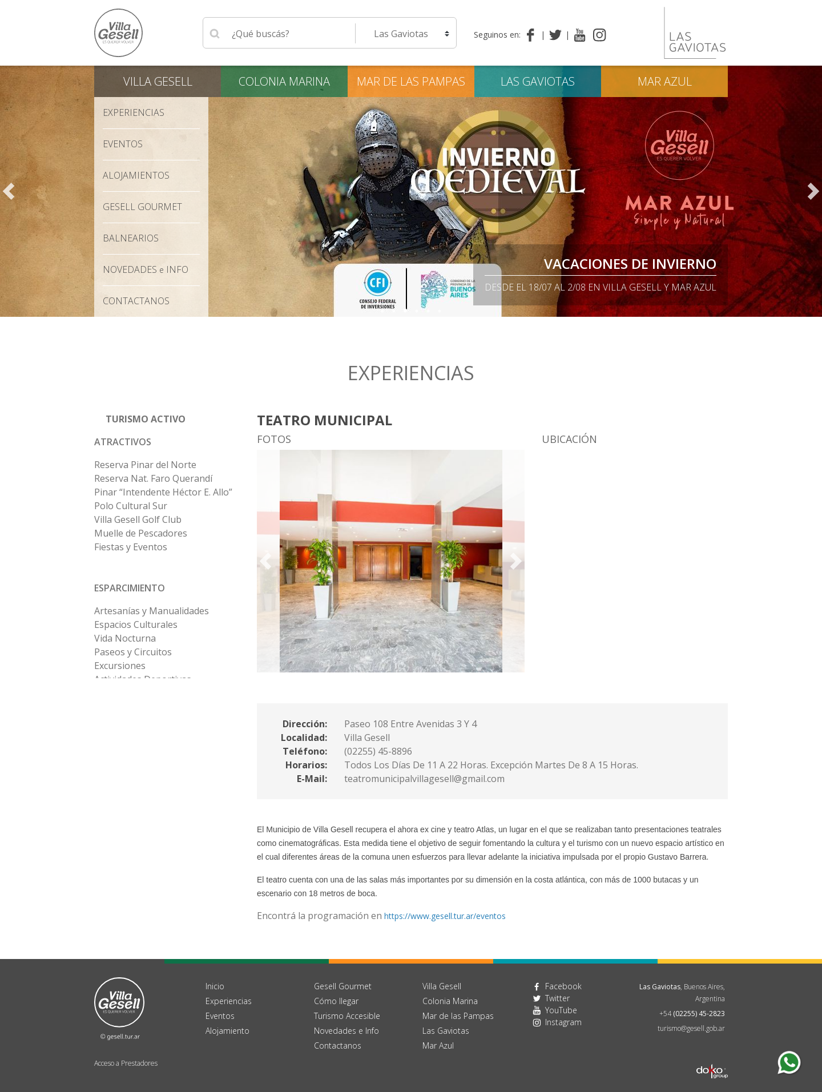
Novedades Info (145, 269)
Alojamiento (227, 1030)
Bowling (111, 720)
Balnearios (131, 238)
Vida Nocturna (125, 638)
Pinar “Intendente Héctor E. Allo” (163, 492)
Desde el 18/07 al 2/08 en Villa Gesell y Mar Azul (600, 287)
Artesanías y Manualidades (151, 611)
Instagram (563, 1022)
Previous (8, 191)
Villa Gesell (157, 81)
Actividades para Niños (143, 706)
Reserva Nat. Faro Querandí (153, 478)
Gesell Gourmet (142, 206)
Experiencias (133, 112)
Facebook (563, 986)
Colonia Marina (284, 81)
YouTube (561, 1010)
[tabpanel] (411, 191)
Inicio (215, 986)
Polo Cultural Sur (130, 505)
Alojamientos (136, 175)
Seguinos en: (497, 34)
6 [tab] (439, 311)
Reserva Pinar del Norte (145, 464)
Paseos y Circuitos (133, 652)
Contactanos (337, 1045)
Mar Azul (665, 81)
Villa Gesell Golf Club (138, 519)
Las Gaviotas (538, 81)
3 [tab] (405, 311)
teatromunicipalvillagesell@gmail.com (424, 778)
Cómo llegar (336, 1001)
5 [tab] (428, 311)
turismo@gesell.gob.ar (691, 1028)
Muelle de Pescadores (140, 533)
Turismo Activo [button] (146, 419)
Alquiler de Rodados (136, 693)
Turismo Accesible (347, 1015)
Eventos (123, 144)
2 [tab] (394, 311)
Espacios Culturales (136, 624)
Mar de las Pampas (411, 81)
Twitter (557, 998)
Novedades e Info (346, 1030)
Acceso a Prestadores (126, 1063)
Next (813, 191)
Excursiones (120, 665)
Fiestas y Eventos (130, 547)
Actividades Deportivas (142, 679)
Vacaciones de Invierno (630, 263)
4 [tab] (416, 311)
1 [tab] (382, 311)
